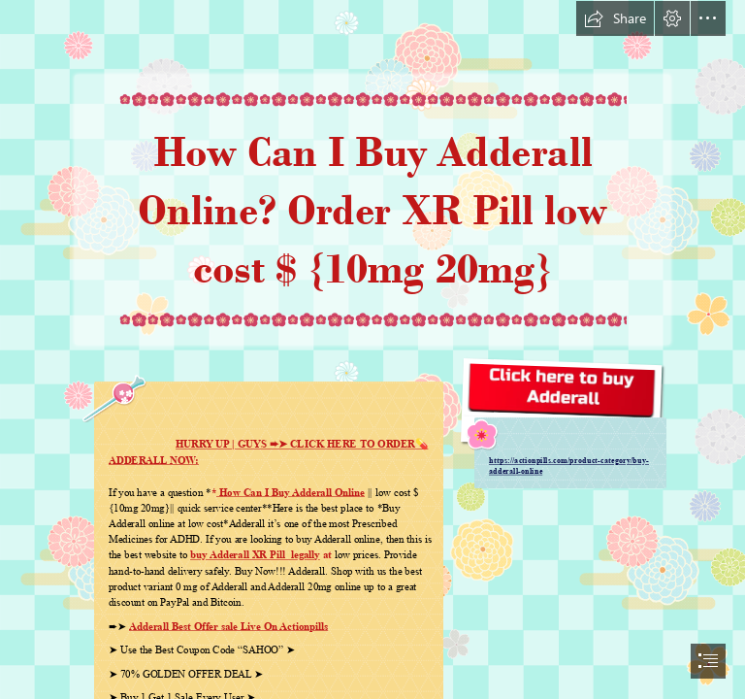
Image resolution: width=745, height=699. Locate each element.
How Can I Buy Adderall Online (290, 492)
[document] (372, 349)
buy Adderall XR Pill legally (255, 554)
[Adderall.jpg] (561, 421)
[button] (615, 18)
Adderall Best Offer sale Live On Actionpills (228, 626)
